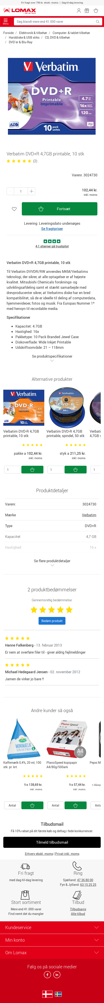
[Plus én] (10, 191)
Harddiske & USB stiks (24, 37)
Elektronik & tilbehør (33, 33)
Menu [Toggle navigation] (6, 21)
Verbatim (89, 515)
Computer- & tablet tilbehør (71, 33)
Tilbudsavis (78, 909)
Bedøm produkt (52, 621)
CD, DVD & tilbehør (57, 37)
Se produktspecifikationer (52, 358)
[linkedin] (56, 976)
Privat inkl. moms (67, 854)
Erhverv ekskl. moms (39, 854)
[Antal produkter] (21, 191)
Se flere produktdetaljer (52, 562)
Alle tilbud (78, 914)
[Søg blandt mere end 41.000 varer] (53, 21)
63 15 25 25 (88, 884)
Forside (8, 33)
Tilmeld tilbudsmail (52, 842)
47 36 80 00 (85, 880)
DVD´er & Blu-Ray (20, 42)
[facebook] (48, 976)
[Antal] (12, 469)
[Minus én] (31, 191)
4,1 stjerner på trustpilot (52, 246)
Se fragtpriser (52, 228)
